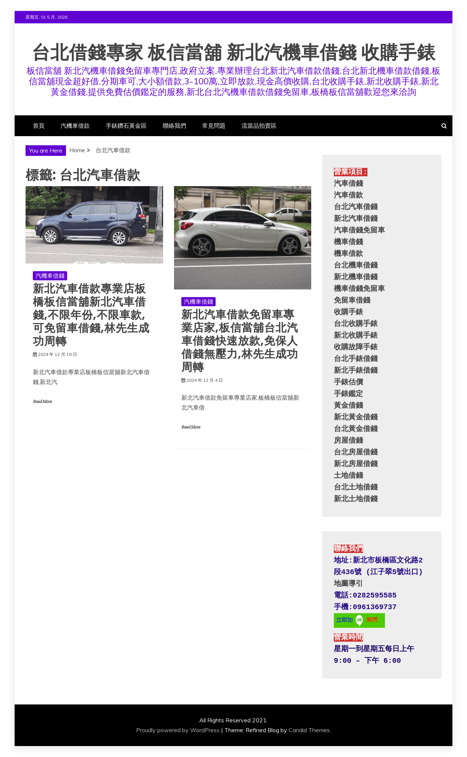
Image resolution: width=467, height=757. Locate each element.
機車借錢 (348, 242)
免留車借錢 (352, 300)
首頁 (39, 125)
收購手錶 (348, 312)
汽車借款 (348, 195)
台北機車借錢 (356, 265)
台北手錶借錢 (356, 359)
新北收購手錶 (356, 335)
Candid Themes (309, 730)
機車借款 (348, 254)
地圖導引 (348, 584)
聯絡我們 (174, 125)
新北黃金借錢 (356, 417)
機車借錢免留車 (359, 289)
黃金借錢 (348, 405)
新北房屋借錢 (356, 464)
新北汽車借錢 (356, 219)
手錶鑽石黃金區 (126, 125)
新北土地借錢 (356, 499)
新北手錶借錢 (356, 370)
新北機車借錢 (356, 277)
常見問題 (213, 125)
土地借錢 (348, 476)
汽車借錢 (348, 184)
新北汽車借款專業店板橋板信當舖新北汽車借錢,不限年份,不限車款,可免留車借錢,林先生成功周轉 (91, 315)
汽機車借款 (75, 125)
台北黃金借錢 (356, 429)
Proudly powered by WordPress (178, 730)
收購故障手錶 (356, 347)
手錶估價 (348, 382)
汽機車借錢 (50, 275)
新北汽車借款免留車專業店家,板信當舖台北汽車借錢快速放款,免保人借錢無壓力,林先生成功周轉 (239, 341)
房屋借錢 (348, 441)
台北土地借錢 (356, 487)
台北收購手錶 (356, 324)
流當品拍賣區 (259, 125)
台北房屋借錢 (356, 452)
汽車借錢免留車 (359, 230)
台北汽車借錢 (356, 207)
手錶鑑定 (348, 394)
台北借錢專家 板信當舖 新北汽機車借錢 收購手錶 (234, 52)
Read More (42, 401)
